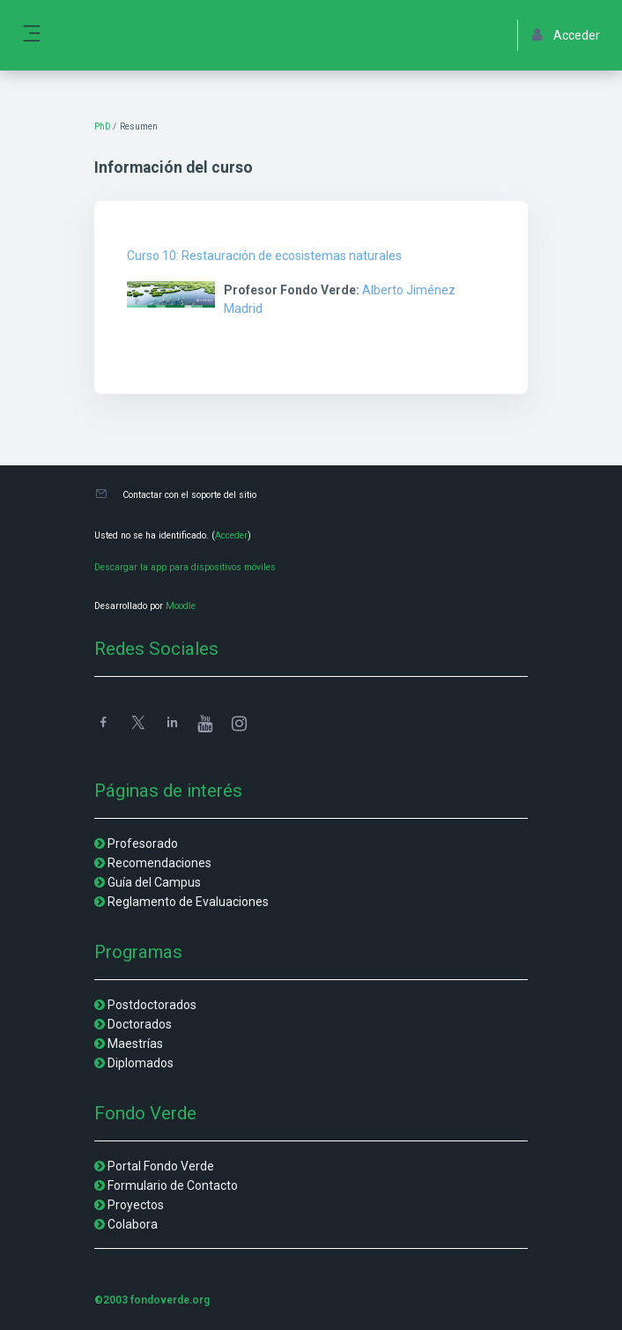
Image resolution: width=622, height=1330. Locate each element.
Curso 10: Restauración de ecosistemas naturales (264, 256)
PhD (102, 126)
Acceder (231, 535)
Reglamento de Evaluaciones (188, 902)
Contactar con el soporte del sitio (189, 495)
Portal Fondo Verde (160, 1166)
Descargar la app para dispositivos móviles (185, 567)
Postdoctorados (151, 1005)
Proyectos (135, 1205)
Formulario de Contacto (172, 1185)
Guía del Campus (154, 882)
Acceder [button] (566, 35)
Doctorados (139, 1024)
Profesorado (142, 843)
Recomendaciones (159, 863)
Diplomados (140, 1063)
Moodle (181, 606)
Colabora (132, 1224)
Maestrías (135, 1044)
